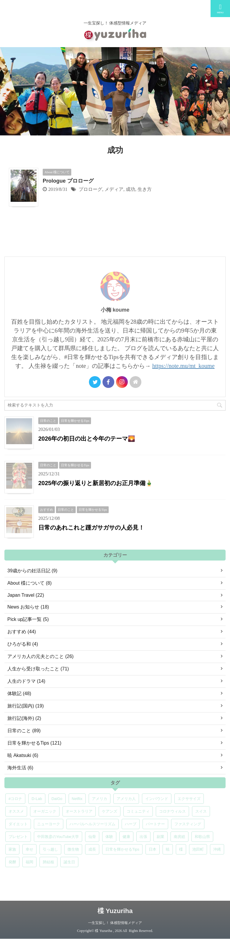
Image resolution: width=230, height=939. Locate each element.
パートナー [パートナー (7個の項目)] (155, 824)
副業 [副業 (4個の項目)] (160, 836)
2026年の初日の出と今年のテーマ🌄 (86, 438)
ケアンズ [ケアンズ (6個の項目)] (109, 811)
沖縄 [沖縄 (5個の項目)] (217, 849)
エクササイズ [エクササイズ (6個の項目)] (189, 798)
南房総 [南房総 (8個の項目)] (179, 836)
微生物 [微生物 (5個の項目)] (73, 849)
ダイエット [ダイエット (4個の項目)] (18, 824)
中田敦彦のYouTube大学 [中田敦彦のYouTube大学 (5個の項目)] (58, 836)
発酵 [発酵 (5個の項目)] (12, 862)
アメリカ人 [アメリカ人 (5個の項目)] (126, 798)
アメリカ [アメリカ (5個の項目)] (99, 798)
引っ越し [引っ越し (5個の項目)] (50, 849)
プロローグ (90, 189)
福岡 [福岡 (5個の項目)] (29, 862)
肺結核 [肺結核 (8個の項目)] (48, 862)
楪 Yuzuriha (115, 911)
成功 (130, 189)
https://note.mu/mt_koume (183, 366)
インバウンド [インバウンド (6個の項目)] (156, 798)
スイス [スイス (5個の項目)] (201, 811)
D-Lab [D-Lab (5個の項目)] (37, 798)
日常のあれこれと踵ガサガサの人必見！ (91, 527)
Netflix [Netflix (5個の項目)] (77, 798)
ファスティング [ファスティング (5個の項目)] (187, 824)
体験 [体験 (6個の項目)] (109, 836)
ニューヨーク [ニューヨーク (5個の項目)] (48, 824)
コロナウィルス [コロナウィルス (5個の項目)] (172, 811)
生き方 (145, 189)
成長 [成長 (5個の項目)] (92, 849)
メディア (114, 189)
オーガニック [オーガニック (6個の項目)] (44, 811)
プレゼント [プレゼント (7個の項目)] (18, 836)
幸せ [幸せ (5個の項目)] (29, 849)
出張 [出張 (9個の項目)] (143, 836)
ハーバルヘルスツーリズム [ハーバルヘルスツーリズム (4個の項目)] (92, 824)
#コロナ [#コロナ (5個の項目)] (15, 798)
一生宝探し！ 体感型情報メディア (115, 923)
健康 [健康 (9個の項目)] (126, 836)
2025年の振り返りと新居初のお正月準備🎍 (95, 483)
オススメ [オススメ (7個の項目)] (16, 811)
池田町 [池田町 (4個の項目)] (198, 849)
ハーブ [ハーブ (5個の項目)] (130, 824)
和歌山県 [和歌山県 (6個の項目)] (202, 836)
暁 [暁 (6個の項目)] (168, 849)
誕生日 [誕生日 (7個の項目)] (69, 862)
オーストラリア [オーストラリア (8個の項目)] (79, 811)
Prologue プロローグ (68, 181)
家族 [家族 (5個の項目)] (12, 849)
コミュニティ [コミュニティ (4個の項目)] (138, 811)
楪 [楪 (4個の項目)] (181, 849)
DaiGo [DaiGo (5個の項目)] (57, 798)
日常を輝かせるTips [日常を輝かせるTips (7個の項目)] (122, 849)
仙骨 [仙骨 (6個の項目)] (92, 836)
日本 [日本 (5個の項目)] (152, 849)
